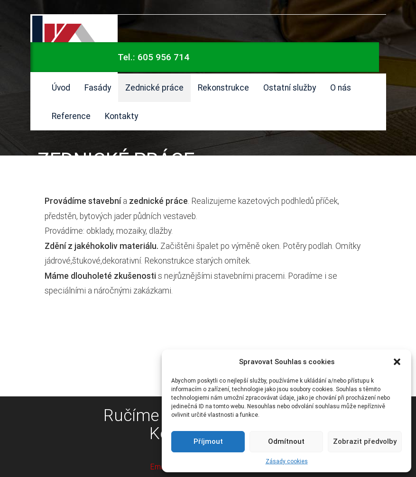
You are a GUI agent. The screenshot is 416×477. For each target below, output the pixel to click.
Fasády (97, 87)
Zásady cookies (287, 461)
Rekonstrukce (223, 87)
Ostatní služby (289, 87)
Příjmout (208, 441)
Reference (71, 115)
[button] (397, 362)
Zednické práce (154, 87)
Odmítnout (286, 441)
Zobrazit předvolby (365, 441)
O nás (340, 87)
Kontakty (121, 115)
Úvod (61, 87)
